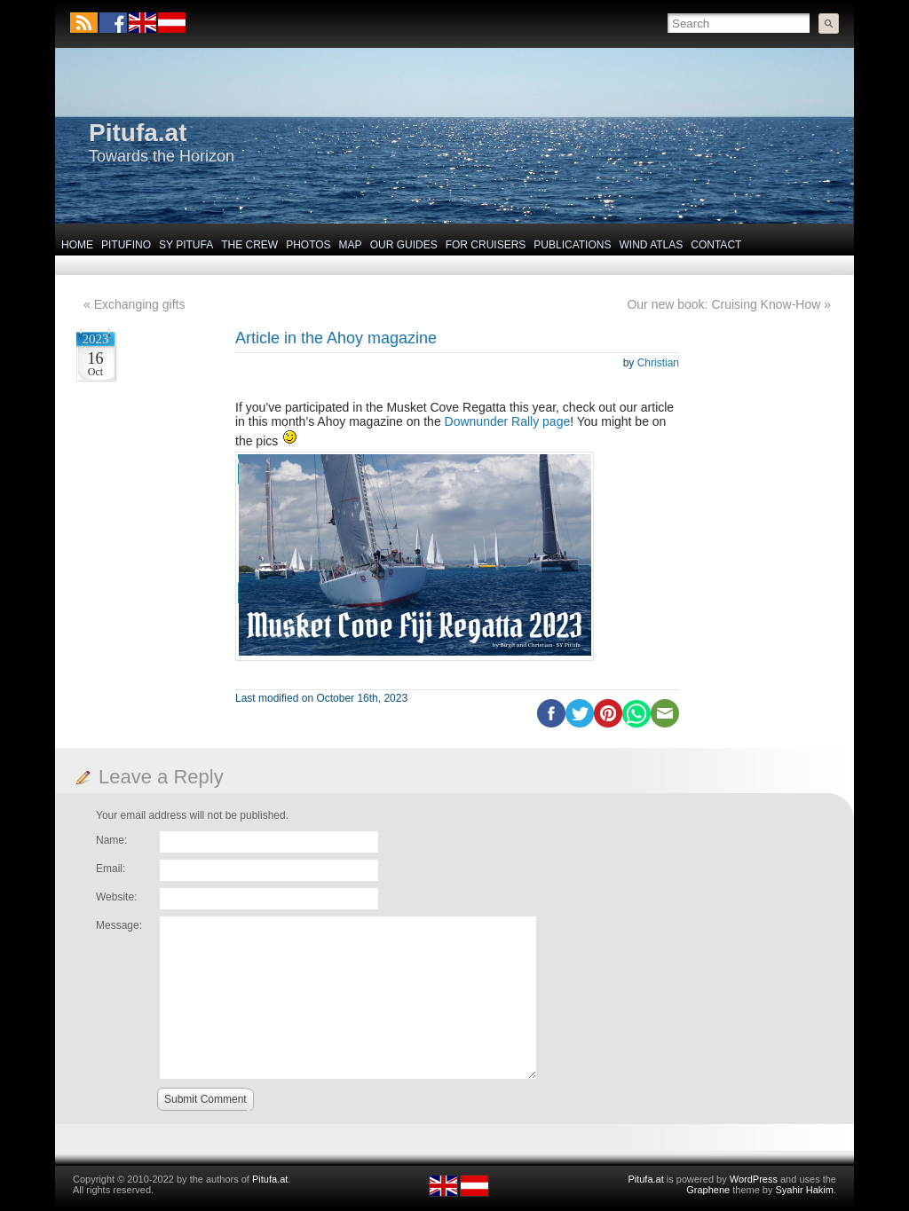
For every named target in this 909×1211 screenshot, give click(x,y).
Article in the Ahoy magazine (336, 338)
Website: (116, 897)
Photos (308, 245)
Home (77, 245)
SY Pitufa (186, 245)
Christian (658, 363)
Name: (111, 840)
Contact (716, 245)
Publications (572, 245)
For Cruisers (486, 245)
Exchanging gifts (140, 304)
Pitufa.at (137, 132)
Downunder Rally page (508, 421)
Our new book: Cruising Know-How (723, 304)
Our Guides (404, 245)
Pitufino (126, 245)
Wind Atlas (651, 245)
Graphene (708, 1189)
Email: (110, 868)
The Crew (249, 245)
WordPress (754, 1179)
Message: (119, 925)
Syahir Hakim (805, 1189)
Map (350, 245)
